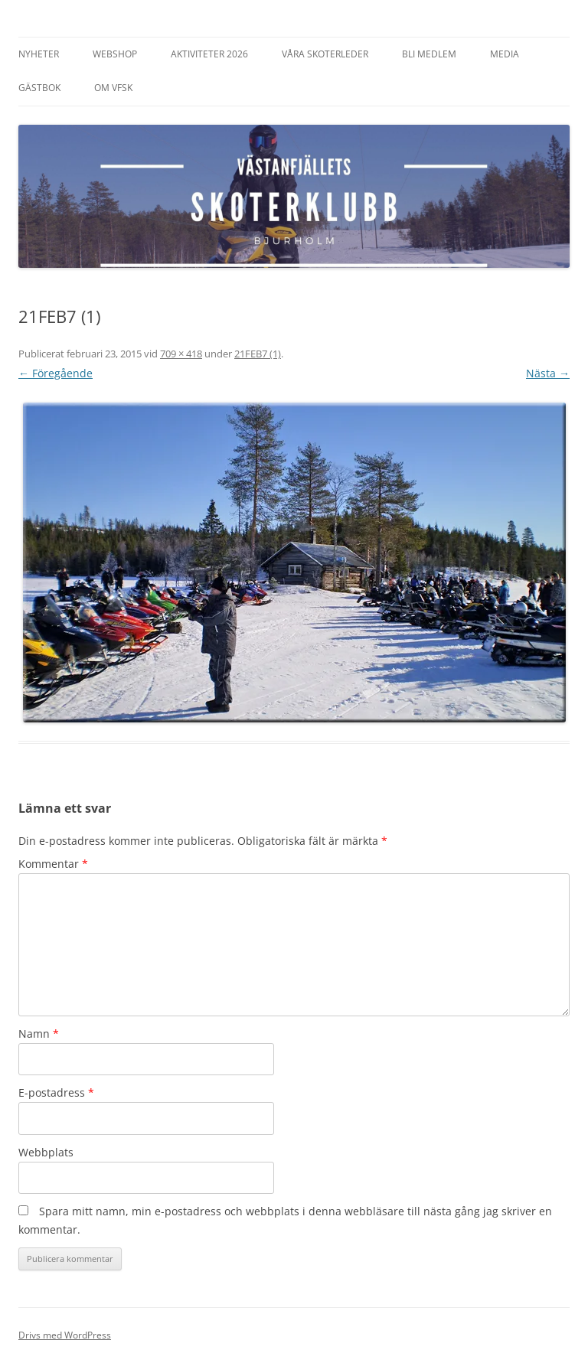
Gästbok (39, 87)
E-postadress (56, 1092)
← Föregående (55, 373)
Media (504, 53)
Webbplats (46, 1152)
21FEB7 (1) (257, 353)
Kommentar (53, 863)
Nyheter (38, 53)
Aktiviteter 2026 (209, 53)
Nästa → (548, 373)
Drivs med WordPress (64, 1335)
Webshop (115, 53)
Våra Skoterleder (325, 53)
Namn (38, 1033)
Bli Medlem (429, 53)
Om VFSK (113, 87)
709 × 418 (181, 353)
